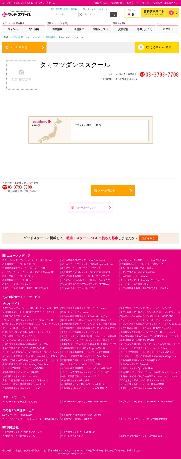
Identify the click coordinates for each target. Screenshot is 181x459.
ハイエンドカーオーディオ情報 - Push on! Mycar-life (28, 272)
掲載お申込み (100, 3)
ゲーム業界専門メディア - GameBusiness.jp (83, 260)
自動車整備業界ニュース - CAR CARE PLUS (24, 268)
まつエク (91, 9)
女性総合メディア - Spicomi (134, 364)
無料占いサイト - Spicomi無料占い (137, 368)
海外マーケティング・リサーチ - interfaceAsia (84, 401)
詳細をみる (148, 238)
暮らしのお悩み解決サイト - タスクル (80, 332)
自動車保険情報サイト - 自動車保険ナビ (140, 360)
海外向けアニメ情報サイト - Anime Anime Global (85, 272)
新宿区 (66, 9)
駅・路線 (34, 29)
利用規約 (17, 450)
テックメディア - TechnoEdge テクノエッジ (142, 280)
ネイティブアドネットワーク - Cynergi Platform (143, 419)
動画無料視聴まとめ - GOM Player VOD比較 (83, 348)
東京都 (59, 9)
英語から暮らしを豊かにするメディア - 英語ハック (86, 320)
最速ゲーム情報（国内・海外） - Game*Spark (25, 288)
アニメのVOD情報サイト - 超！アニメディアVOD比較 (147, 352)
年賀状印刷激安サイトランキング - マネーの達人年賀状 (88, 324)
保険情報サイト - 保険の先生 (75, 380)
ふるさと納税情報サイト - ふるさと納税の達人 (84, 316)
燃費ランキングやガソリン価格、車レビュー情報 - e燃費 (30, 308)
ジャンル (13, 29)
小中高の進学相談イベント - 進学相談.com (141, 436)
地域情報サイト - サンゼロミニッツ (19, 376)
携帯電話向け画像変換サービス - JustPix (81, 415)
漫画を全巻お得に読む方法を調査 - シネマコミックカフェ (149, 376)
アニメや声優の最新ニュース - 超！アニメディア (85, 276)
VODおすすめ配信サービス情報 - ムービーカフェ (144, 380)
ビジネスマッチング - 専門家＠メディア (22, 432)
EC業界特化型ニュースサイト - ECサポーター (143, 264)
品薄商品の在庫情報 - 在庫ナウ (76, 419)
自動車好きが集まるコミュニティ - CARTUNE (84, 388)
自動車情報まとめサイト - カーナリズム (22, 388)
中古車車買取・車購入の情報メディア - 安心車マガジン (88, 328)
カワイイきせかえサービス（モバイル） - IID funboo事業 (30, 419)
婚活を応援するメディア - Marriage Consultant (25, 364)
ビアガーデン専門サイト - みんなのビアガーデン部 (27, 320)
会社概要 (6, 450)
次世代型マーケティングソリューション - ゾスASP (145, 308)
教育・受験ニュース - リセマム (17, 276)
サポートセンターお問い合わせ (87, 450)
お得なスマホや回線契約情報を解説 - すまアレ (25, 344)
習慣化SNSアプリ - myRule (16, 316)
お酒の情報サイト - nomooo (134, 276)
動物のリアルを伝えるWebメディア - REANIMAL (85, 284)
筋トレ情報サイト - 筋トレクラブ (18, 336)
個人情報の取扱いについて (57, 450)
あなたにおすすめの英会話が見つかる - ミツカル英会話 (88, 336)
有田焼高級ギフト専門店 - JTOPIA (137, 340)
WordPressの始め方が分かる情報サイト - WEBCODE (146, 316)
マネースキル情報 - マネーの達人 (136, 268)
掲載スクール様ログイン (165, 3)
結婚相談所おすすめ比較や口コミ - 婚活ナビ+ (84, 384)
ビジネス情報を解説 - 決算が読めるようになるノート (146, 288)
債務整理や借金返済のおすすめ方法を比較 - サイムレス (147, 332)
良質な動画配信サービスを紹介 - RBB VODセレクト (146, 328)
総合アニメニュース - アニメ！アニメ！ (81, 268)
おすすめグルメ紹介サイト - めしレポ (21, 340)
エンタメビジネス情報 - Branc (135, 284)
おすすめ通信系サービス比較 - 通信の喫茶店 (142, 384)
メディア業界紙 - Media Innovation (137, 272)
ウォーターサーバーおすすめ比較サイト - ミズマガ (145, 320)
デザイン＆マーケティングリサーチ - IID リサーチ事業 (147, 401)
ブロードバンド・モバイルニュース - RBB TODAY (27, 260)
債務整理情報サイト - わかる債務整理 (21, 372)
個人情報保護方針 (33, 450)
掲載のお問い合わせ (121, 3)
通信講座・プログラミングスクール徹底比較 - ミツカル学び (150, 372)
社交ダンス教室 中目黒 (88, 124)
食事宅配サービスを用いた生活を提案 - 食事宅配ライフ (88, 344)
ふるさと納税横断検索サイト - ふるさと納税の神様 (86, 368)
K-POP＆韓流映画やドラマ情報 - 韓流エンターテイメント (31, 324)
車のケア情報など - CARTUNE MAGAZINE (23, 348)
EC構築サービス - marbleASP (17, 415)
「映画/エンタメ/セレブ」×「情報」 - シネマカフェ (86, 280)
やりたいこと (145, 29)
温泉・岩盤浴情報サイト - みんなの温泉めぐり (25, 380)
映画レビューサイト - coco (74, 312)
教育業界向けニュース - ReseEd (18, 280)
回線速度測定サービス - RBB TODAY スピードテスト (28, 312)
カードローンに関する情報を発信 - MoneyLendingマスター (149, 356)
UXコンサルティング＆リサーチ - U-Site (81, 364)
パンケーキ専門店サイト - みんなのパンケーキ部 (85, 372)
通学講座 (57, 29)
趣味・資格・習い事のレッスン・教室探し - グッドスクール (150, 312)
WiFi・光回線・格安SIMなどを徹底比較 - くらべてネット (30, 360)
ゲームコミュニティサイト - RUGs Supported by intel (87, 264)
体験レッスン (100, 29)
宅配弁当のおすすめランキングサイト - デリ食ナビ (86, 340)
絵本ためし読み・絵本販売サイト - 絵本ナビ (24, 384)
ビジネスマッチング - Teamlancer (78, 432)
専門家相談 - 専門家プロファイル (18, 436)
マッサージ (102, 9)
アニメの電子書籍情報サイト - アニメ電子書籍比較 (86, 352)
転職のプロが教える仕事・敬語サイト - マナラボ (26, 332)
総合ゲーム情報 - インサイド (16, 284)
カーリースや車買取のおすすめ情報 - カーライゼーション (31, 352)
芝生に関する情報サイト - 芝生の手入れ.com (83, 308)
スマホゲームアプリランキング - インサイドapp (144, 348)
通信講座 (79, 29)
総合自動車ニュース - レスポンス (18, 264)
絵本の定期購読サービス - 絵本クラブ (80, 376)
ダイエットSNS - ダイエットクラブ (19, 328)
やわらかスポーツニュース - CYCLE (79, 288)
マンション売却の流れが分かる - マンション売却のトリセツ (150, 344)
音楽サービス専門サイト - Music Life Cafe (141, 388)
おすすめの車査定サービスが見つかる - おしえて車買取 (29, 356)
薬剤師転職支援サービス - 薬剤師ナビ (80, 360)
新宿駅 (74, 9)
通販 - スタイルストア (72, 436)
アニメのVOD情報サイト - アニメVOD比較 (23, 368)
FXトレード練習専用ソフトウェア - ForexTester (85, 356)
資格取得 (123, 29)
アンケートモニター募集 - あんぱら (19, 401)
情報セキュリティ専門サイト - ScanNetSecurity (143, 260)
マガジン (168, 29)
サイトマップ (142, 3)
